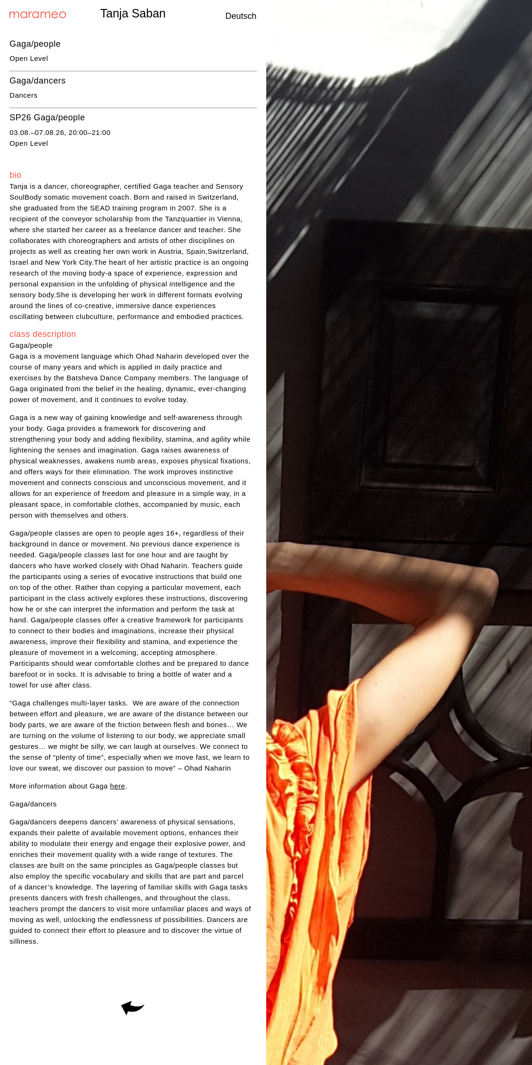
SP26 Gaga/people (47, 117)
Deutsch (240, 16)
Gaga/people (35, 44)
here (117, 786)
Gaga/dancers (37, 80)
